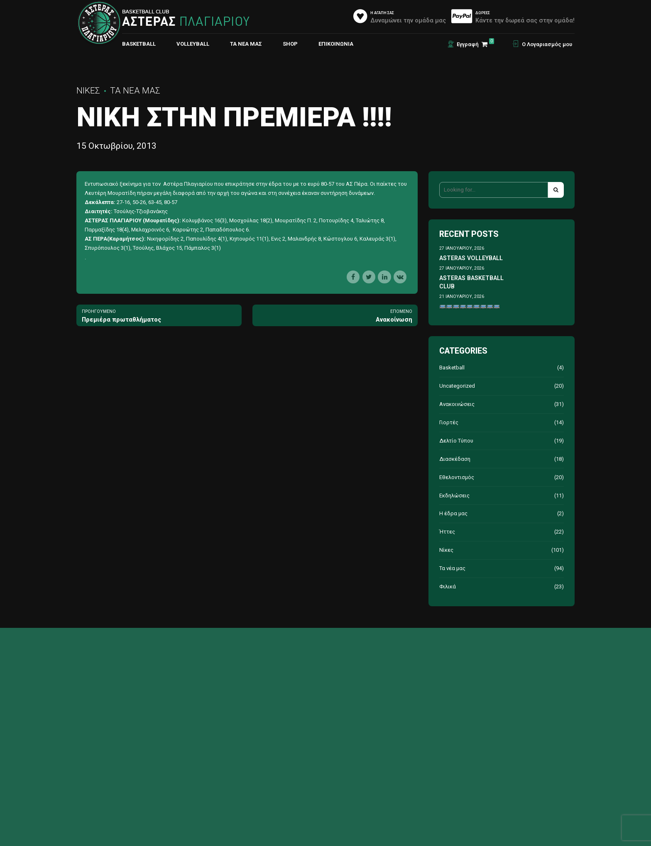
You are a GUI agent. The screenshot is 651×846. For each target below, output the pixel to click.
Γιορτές (448, 422)
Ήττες (447, 532)
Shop (290, 44)
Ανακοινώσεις (457, 404)
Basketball (452, 367)
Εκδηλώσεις (454, 495)
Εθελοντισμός (456, 477)
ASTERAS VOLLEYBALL (471, 258)
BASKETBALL (139, 44)
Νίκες (88, 91)
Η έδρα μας (453, 513)
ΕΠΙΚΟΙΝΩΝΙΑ (335, 44)
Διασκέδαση (454, 459)
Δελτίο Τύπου (456, 441)
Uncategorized (457, 386)
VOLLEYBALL (192, 44)
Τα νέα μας (246, 44)
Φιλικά (447, 586)
